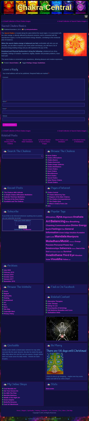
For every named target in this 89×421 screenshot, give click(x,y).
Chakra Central (44, 7)
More (5, 307)
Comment (5, 77)
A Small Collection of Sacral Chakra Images (71, 21)
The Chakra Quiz (55, 201)
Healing (6, 298)
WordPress (36, 418)
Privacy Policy (9, 313)
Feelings (29, 63)
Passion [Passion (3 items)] (50, 245)
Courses (54, 410)
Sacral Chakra (14, 63)
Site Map (7, 309)
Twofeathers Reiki (53, 312)
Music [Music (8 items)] (64, 241)
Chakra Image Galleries (55, 164)
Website (5, 116)
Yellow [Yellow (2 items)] (65, 259)
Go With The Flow (10, 393)
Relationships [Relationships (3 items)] (52, 248)
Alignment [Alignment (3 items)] (68, 217)
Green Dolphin (9, 400)
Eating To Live (52, 306)
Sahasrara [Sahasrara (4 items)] (65, 248)
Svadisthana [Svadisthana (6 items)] (54, 255)
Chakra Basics (52, 160)
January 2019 (8, 274)
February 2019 (9, 272)
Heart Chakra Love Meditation (61, 141)
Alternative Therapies (55, 301)
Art (5, 302)
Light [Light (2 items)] (48, 236)
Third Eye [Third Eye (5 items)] (69, 255)
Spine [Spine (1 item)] (58, 252)
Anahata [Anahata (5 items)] (78, 217)
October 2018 (8, 277)
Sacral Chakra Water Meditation (27, 141)
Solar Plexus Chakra (54, 180)
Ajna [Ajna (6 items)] (59, 216)
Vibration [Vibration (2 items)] (78, 255)
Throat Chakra (52, 182)
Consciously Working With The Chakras (10, 142)
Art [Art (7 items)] (48, 221)
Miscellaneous (52, 173)
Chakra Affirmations (54, 158)
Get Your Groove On (11, 391)
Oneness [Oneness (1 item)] (72, 242)
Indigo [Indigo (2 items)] (66, 232)
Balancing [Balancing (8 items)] (57, 221)
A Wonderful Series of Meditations (78, 141)
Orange (34, 63)
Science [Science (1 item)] (73, 249)
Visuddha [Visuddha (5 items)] (56, 259)
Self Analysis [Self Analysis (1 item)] (53, 252)
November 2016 (9, 281)
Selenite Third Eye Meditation (14, 197)
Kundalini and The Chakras (13, 201)
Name (5, 102)
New (49, 206)
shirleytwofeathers (31, 30)
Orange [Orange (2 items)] (78, 241)
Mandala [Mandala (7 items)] (61, 236)
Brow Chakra (52, 155)
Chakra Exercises (53, 162)
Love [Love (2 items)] (52, 236)
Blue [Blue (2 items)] (67, 221)
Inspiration (44, 410)
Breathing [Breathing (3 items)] (74, 221)
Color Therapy (52, 303)
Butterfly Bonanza (10, 402)
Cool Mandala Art (10, 388)
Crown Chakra (52, 169)
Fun (5, 305)
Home (6, 291)
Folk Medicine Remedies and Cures (59, 310)
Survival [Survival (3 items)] (67, 251)
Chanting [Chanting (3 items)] (50, 225)
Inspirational (8, 300)
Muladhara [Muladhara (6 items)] (53, 241)
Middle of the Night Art (12, 397)
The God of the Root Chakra (14, 199)
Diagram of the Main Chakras (59, 197)
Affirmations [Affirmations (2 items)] (51, 217)
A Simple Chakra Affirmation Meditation (18, 195)
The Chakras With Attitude (13, 192)
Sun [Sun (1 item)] (62, 252)
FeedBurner (27, 229)
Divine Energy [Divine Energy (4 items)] (79, 225)
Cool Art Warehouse (11, 404)
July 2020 (7, 270)
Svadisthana (41, 63)
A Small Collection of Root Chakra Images (16, 21)
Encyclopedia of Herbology (57, 308)
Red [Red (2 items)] (71, 245)
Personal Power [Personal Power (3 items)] (61, 245)
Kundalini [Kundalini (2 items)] (81, 232)
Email (5, 109)
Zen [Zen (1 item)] (70, 260)
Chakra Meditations (54, 167)
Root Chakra (51, 175)
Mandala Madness (10, 395)
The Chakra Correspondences (59, 199)
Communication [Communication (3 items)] (63, 225)
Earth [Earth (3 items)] (48, 229)
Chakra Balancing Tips (57, 195)
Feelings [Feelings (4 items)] (56, 229)
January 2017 (8, 279)
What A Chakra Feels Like (58, 203)
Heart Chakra (52, 171)
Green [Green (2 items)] (61, 232)
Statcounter (50, 388)
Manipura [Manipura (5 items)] (72, 236)
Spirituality (8, 296)
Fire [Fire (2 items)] (62, 229)
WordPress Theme (46, 418)
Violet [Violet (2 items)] (48, 259)
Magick (6, 293)
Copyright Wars (9, 311)
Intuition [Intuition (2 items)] (73, 232)
